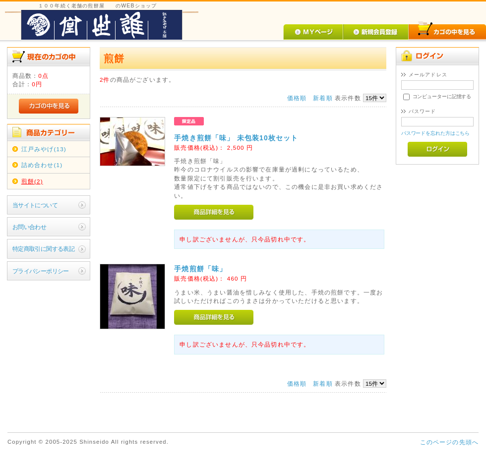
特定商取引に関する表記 (43, 248)
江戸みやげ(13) (43, 149)
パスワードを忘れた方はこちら (435, 133)
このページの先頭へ (449, 442)
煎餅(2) (32, 181)
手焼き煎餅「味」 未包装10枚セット (236, 138)
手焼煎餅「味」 (200, 269)
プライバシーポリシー (40, 271)
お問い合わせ (29, 227)
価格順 (296, 98)
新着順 (322, 98)
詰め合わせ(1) (41, 165)
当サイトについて (35, 205)
